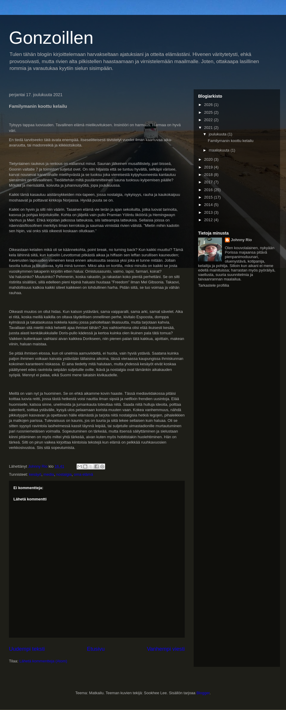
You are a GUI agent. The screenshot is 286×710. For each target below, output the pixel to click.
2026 (209, 104)
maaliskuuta (220, 150)
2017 (209, 182)
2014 (209, 204)
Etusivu (96, 649)
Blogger (202, 693)
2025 (209, 112)
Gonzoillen (51, 38)
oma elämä (83, 474)
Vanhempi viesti (166, 649)
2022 (209, 120)
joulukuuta (218, 134)
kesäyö (35, 474)
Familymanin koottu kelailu (230, 140)
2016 (209, 190)
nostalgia (64, 474)
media (48, 474)
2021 (209, 127)
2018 (209, 174)
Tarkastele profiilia (213, 285)
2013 (209, 212)
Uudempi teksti (27, 649)
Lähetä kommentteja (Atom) (43, 661)
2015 (209, 197)
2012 (209, 220)
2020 (209, 159)
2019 (209, 167)
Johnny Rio (241, 240)
